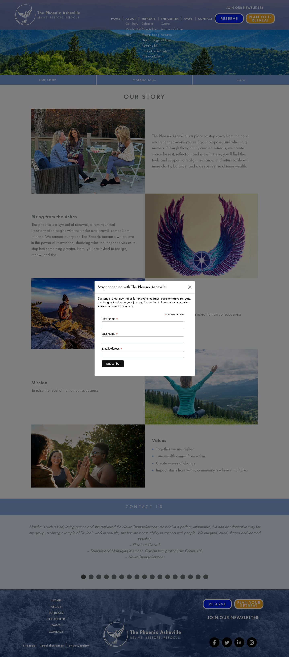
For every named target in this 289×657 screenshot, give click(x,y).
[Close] (190, 287)
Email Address (112, 349)
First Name (110, 319)
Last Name (110, 334)
